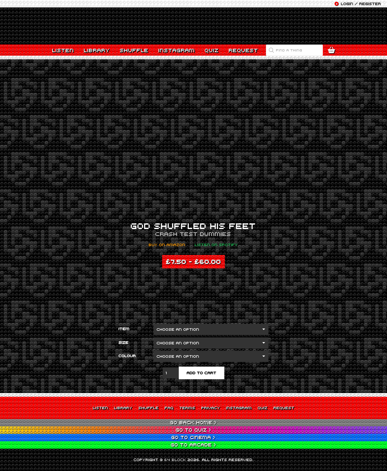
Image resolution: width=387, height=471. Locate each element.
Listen (100, 407)
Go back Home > (193, 422)
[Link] (193, 26)
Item (124, 328)
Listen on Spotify (216, 244)
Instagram (239, 407)
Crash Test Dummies (193, 233)
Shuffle (148, 407)
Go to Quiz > (193, 430)
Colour (127, 355)
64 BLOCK (175, 459)
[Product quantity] (171, 372)
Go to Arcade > (193, 445)
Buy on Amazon (167, 244)
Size (124, 342)
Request (284, 407)
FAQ (169, 407)
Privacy (210, 407)
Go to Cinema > (193, 437)
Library (123, 407)
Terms (187, 407)
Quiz (263, 407)
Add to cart (201, 372)
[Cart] (333, 50)
